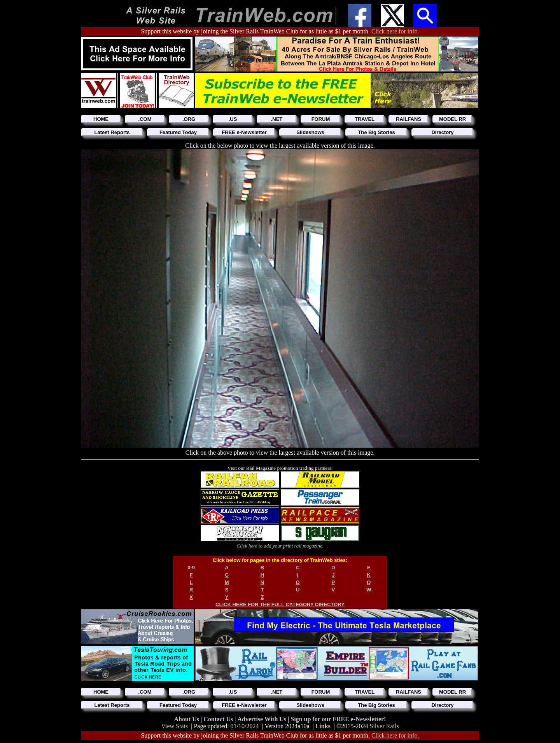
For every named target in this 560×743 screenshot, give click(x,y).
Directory (442, 132)
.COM (145, 119)
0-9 (191, 567)
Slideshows (310, 132)
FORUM (321, 119)
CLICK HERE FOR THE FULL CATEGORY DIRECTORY (280, 604)
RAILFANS (408, 119)
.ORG (188, 119)
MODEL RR (452, 119)
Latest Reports (112, 132)
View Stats (174, 726)
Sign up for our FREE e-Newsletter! (338, 719)
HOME (100, 119)
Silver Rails (384, 726)
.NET (277, 119)
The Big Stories (376, 132)
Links (323, 726)
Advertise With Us (262, 719)
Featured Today (178, 132)
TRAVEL (364, 119)
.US (233, 119)
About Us (187, 719)
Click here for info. (395, 31)
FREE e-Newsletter (244, 132)
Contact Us (218, 719)
